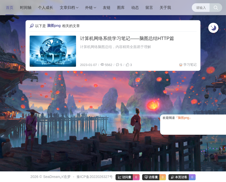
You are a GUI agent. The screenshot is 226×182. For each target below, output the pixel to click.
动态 (135, 7)
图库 (121, 7)
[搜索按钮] (216, 7)
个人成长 (45, 7)
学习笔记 (190, 64)
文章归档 (67, 7)
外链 (89, 7)
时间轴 (25, 7)
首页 (9, 7)
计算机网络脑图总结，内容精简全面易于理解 (115, 47)
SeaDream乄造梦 (57, 177)
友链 (106, 7)
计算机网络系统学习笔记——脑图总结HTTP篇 (127, 38)
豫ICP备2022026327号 (95, 177)
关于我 (165, 7)
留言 (149, 7)
